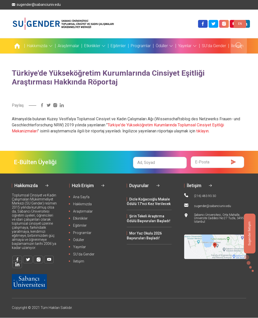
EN (240, 23)
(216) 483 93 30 (200, 195)
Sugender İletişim (249, 233)
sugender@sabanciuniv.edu (36, 5)
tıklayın (202, 131)
